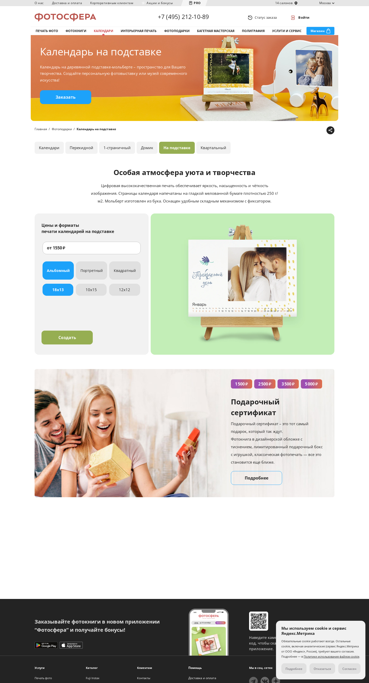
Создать (67, 341)
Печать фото (47, 33)
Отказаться (322, 669)
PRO (197, 3)
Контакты (143, 678)
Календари (103, 33)
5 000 (311, 387)
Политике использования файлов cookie (331, 656)
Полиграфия (253, 33)
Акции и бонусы (160, 3)
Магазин (318, 33)
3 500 (288, 387)
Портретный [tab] (91, 273)
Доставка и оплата (67, 3)
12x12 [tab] (124, 292)
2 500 (264, 387)
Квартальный (213, 151)
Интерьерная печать (139, 33)
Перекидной (81, 151)
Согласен (349, 669)
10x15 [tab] (91, 292)
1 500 (241, 387)
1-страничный (117, 151)
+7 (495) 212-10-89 (183, 17)
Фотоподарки (177, 33)
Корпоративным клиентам (111, 3)
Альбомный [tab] (58, 273)
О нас (39, 3)
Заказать (66, 101)
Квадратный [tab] (125, 273)
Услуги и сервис (287, 33)
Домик (147, 151)
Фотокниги (76, 33)
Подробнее (256, 481)
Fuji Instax (92, 678)
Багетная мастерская (215, 33)
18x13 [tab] (58, 292)
